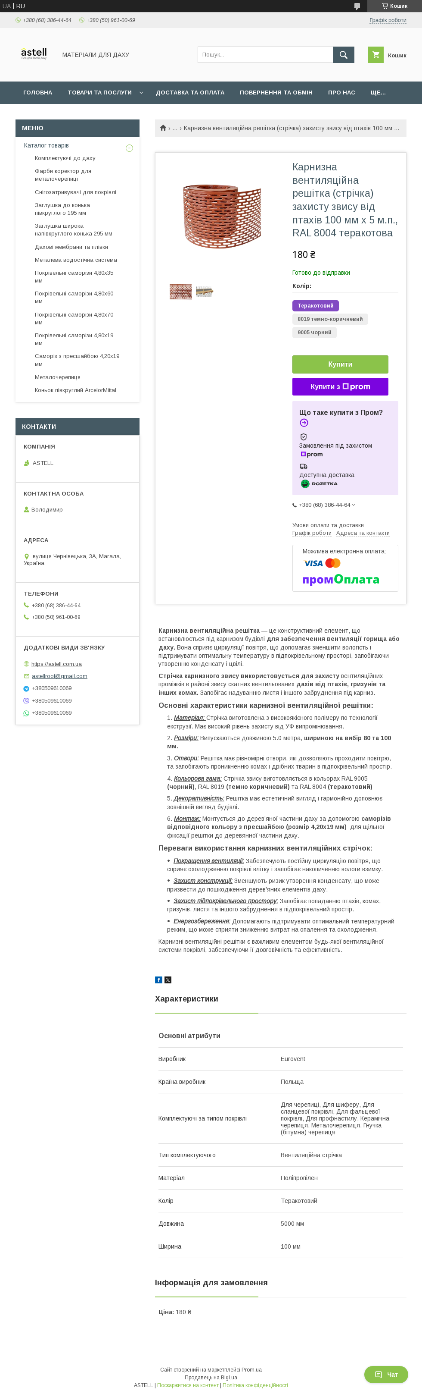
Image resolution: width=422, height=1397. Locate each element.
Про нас (341, 92)
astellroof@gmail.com (59, 676)
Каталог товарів (46, 145)
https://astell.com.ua (56, 663)
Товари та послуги (100, 92)
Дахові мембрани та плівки (71, 247)
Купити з (340, 387)
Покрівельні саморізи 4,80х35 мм (74, 277)
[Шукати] (343, 55)
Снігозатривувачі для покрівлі (75, 192)
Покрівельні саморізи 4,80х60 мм (74, 297)
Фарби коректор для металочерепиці (63, 175)
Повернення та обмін (276, 92)
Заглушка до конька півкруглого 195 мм (62, 209)
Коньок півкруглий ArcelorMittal (75, 390)
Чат (386, 1374)
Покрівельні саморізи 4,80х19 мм (74, 339)
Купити (341, 364)
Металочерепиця (58, 377)
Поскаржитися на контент (188, 1385)
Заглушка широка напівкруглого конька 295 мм (73, 230)
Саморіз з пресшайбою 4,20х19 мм (77, 360)
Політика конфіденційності (255, 1385)
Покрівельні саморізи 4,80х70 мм (74, 318)
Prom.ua (252, 1370)
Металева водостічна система (76, 260)
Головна (37, 92)
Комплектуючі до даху (65, 158)
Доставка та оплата (190, 92)
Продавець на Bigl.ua (211, 1378)
